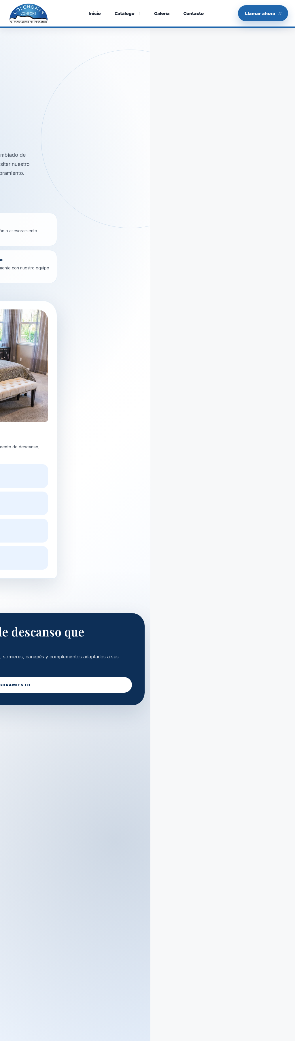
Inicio (94, 13)
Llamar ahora (263, 13)
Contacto (194, 13)
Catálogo (124, 13)
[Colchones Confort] (28, 13)
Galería (162, 13)
